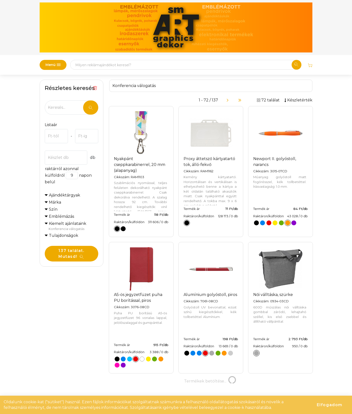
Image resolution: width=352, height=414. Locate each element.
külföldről (55, 175)
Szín (53, 209)
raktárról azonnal (62, 168)
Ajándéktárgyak (64, 195)
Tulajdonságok (63, 235)
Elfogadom (329, 405)
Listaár (51, 124)
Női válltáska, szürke (273, 294)
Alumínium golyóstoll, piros (210, 294)
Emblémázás (61, 216)
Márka (55, 202)
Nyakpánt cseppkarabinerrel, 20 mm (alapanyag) (139, 164)
